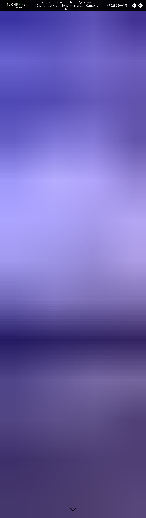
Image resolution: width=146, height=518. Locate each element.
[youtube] (134, 5)
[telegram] (140, 5)
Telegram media (72, 5)
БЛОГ (68, 9)
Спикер (59, 2)
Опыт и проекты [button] (47, 5)
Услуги (46, 2)
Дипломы (85, 2)
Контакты (92, 5)
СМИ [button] (71, 2)
